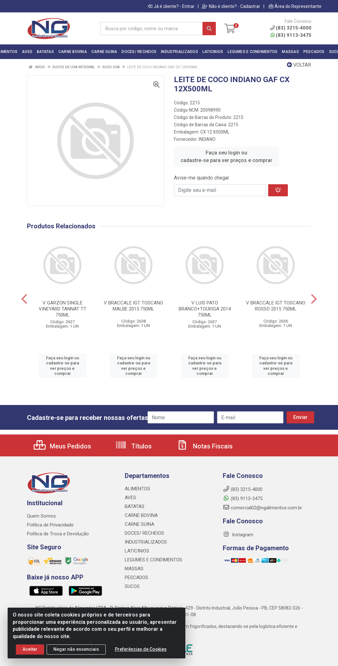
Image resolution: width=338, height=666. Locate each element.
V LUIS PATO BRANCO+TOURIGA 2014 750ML (205, 309)
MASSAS (134, 568)
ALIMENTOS (137, 489)
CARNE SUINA (139, 524)
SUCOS (132, 586)
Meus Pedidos (62, 446)
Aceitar (30, 654)
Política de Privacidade (50, 525)
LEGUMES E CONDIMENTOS (153, 560)
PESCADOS (136, 577)
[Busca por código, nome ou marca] (151, 28)
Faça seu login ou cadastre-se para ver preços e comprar (226, 156)
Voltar (299, 65)
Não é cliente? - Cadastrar (231, 6)
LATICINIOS (137, 551)
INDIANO (207, 139)
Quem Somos (41, 516)
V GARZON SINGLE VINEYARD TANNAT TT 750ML (62, 309)
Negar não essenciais (76, 654)
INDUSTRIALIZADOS (146, 542)
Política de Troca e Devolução (58, 534)
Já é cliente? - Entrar (171, 6)
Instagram (238, 535)
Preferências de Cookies (141, 654)
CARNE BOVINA (141, 515)
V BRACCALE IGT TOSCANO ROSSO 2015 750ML (275, 306)
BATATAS (134, 506)
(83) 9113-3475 (291, 35)
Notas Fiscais (205, 446)
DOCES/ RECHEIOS (144, 533)
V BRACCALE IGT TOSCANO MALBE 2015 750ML (133, 306)
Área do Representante (295, 6)
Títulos (133, 446)
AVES (130, 497)
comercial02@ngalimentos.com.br (262, 508)
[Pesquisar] (209, 28)
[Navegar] (24, 299)
